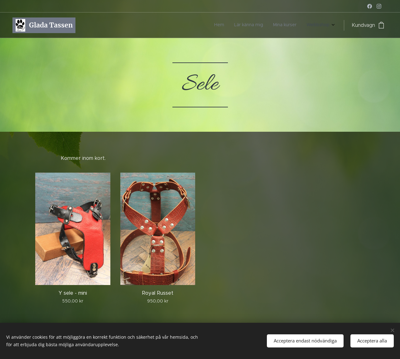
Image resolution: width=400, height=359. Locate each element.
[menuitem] (301, 25)
